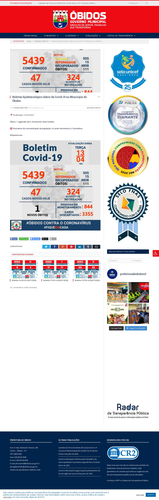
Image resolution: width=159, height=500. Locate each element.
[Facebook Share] (14, 239)
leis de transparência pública (118, 475)
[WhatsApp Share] (24, 239)
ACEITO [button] (151, 494)
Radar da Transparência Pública (135, 480)
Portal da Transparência (120, 35)
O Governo (70, 35)
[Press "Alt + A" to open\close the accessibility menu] (156, 253)
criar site (122, 465)
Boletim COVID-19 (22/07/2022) (87, 280)
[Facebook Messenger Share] (35, 239)
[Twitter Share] (45, 239)
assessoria (124, 468)
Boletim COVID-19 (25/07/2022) (55, 280)
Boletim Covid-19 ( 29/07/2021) (24, 280)
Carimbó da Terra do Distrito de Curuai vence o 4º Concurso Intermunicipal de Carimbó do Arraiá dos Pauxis (68, 3)
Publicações (92, 35)
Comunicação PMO (20, 108)
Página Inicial (30, 35)
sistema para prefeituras (138, 465)
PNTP (118, 480)
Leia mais (7, 497)
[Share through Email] (53, 239)
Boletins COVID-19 (94, 108)
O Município (50, 35)
